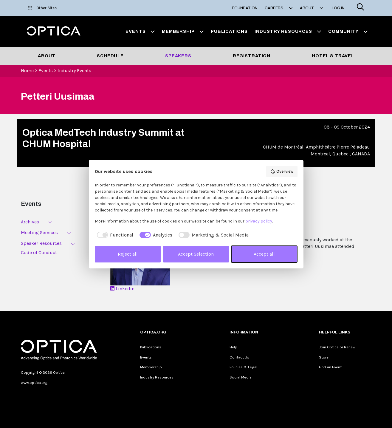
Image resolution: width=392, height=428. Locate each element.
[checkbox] (114, 235)
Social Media (241, 377)
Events (45, 70)
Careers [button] (279, 8)
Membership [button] (183, 31)
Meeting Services (39, 232)
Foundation (245, 8)
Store (324, 357)
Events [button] (140, 31)
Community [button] (348, 31)
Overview (281, 171)
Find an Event (330, 367)
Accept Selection (196, 254)
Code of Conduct (39, 252)
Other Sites (42, 8)
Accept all (264, 254)
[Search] (360, 8)
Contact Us (239, 357)
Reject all (128, 254)
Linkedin (122, 288)
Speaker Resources (41, 243)
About (46, 55)
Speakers (178, 55)
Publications (229, 31)
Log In (338, 8)
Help (233, 347)
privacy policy (258, 221)
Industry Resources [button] (288, 31)
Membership (151, 367)
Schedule (110, 55)
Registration (251, 55)
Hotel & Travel (333, 55)
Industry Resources (156, 377)
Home (27, 70)
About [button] (311, 8)
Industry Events (74, 70)
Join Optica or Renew (337, 347)
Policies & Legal (243, 367)
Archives (30, 222)
